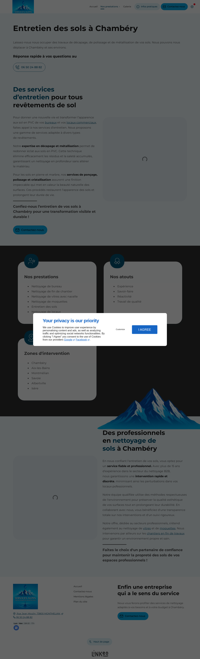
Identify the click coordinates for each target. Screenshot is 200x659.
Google (68, 339)
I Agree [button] (144, 329)
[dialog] (100, 329)
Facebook (81, 339)
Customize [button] (120, 329)
